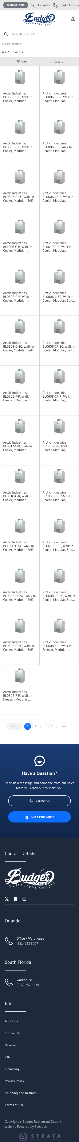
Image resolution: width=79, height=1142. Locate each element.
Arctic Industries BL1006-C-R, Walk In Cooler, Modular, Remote (17, 246)
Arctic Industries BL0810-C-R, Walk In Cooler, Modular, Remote (17, 496)
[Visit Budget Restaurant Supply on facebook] (15, 898)
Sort (58, 62)
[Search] (39, 34)
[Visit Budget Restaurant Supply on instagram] (24, 898)
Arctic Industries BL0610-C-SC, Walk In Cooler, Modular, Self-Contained (58, 545)
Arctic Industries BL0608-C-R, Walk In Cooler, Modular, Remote (17, 147)
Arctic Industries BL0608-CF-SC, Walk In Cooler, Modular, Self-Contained (59, 595)
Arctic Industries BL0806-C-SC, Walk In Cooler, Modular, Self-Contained (58, 296)
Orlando (40, 5)
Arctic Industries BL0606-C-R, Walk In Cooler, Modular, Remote (17, 97)
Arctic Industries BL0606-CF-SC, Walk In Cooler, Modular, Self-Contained (59, 346)
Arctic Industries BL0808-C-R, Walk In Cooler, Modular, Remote (17, 296)
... (43, 726)
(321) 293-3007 (27, 943)
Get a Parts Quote (39, 817)
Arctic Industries (13, 43)
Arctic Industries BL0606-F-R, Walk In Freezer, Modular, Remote (17, 396)
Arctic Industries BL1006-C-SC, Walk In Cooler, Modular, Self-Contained (18, 545)
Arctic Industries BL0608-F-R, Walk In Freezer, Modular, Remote (57, 645)
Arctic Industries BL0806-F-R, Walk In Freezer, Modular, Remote (17, 695)
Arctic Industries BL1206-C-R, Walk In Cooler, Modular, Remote (57, 446)
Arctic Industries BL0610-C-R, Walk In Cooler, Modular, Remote (57, 246)
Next (64, 726)
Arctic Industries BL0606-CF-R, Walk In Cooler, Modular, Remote (58, 196)
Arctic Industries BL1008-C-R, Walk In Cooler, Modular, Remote (57, 496)
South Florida (66, 5)
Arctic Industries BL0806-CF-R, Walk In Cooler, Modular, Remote (58, 97)
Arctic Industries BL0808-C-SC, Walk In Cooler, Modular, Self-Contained (18, 645)
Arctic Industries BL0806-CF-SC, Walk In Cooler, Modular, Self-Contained (19, 595)
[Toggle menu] (6, 19)
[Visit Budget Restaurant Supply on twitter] (7, 898)
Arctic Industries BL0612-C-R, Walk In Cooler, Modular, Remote (17, 446)
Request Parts (16, 5)
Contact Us (39, 801)
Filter (21, 62)
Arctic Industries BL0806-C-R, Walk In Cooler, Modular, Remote (57, 147)
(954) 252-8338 (28, 985)
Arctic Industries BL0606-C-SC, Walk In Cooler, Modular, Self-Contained (18, 196)
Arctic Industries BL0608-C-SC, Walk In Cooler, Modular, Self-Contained (18, 346)
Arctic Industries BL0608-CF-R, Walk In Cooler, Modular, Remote (58, 396)
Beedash (41, 1126)
